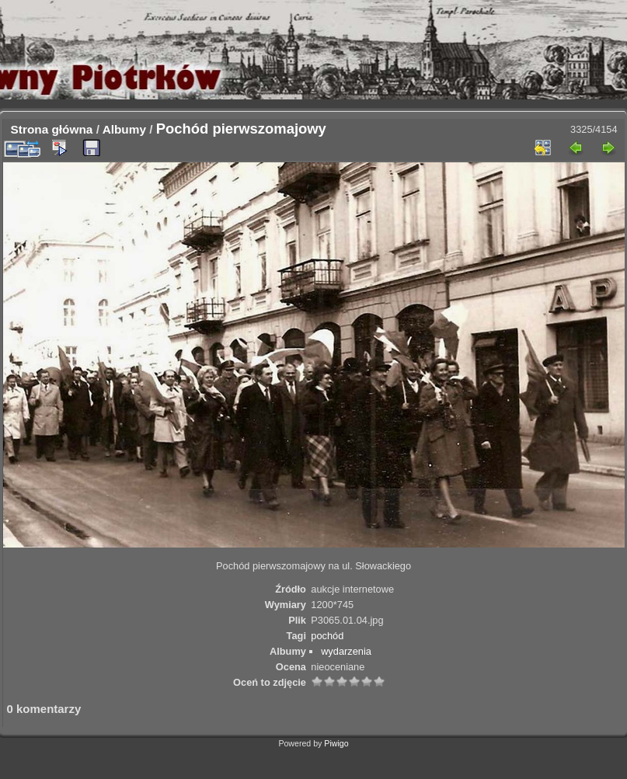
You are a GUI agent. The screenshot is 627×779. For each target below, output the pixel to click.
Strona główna (52, 129)
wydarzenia (346, 651)
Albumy (124, 129)
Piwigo (336, 743)
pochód (327, 636)
